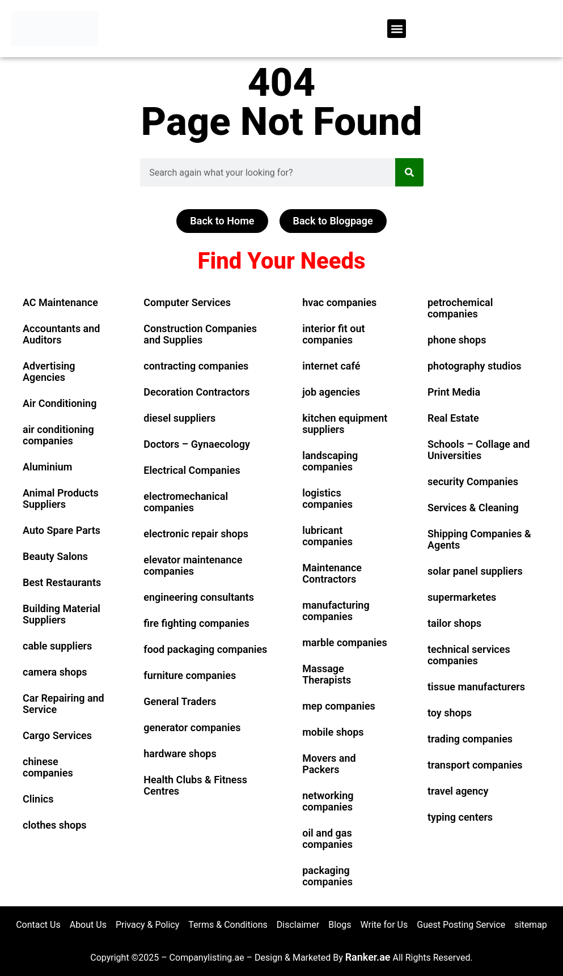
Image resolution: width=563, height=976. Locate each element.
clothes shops (55, 825)
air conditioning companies (58, 435)
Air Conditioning (59, 403)
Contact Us (38, 924)
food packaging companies (205, 649)
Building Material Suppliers (61, 614)
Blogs (339, 924)
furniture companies (189, 675)
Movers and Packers (328, 763)
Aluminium (47, 467)
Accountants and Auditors (61, 334)
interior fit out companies (333, 334)
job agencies (331, 392)
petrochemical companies (460, 308)
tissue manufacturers (476, 687)
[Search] (409, 172)
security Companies (472, 481)
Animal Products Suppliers (61, 498)
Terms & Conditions (228, 924)
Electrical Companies (191, 470)
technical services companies (468, 655)
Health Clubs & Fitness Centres (195, 785)
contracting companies (195, 366)
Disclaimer (298, 924)
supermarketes (461, 597)
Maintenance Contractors (332, 573)
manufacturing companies (335, 610)
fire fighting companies (196, 623)
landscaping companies (330, 461)
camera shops (55, 672)
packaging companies (327, 876)
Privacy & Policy (147, 924)
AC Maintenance (60, 302)
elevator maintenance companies (192, 565)
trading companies (470, 739)
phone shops (456, 340)
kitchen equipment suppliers (344, 423)
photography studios (474, 366)
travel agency (457, 791)
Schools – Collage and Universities (478, 449)
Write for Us (384, 924)
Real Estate (453, 418)
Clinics (38, 799)
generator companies (191, 727)
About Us (88, 924)
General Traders (179, 701)
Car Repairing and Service (63, 703)
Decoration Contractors (196, 392)
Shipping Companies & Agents (479, 539)
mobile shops (332, 732)
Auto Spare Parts (61, 530)
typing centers (460, 817)
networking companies (327, 801)
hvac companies (339, 302)
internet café (331, 366)
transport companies (475, 765)
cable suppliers (57, 646)
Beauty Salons (55, 556)
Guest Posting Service (461, 924)
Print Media (453, 392)
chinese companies (48, 767)
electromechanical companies (185, 502)
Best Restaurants (62, 582)
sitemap (530, 924)
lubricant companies (327, 536)
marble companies (344, 642)
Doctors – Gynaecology (196, 444)
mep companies (338, 706)
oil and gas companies (327, 838)
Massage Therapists (326, 674)
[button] (396, 28)
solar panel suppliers (475, 571)
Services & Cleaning (473, 508)
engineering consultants (198, 597)
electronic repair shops (195, 534)
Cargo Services (57, 735)
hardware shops (179, 753)
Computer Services (187, 302)
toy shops (449, 713)
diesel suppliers (179, 418)
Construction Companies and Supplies (200, 334)
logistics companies (327, 498)
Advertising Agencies (49, 371)
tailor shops (454, 623)
